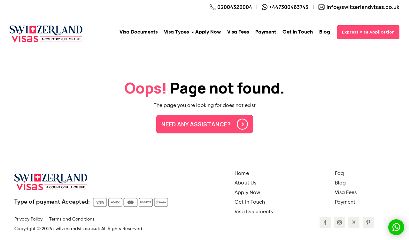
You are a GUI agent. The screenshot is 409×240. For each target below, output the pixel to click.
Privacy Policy (28, 219)
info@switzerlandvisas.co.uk (358, 7)
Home (242, 173)
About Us (245, 183)
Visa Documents (254, 211)
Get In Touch (250, 202)
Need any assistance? (204, 124)
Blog (340, 183)
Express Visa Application (368, 32)
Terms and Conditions (71, 219)
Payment (345, 202)
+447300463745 (285, 7)
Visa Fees (346, 192)
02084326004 (231, 7)
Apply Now (247, 192)
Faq (339, 173)
